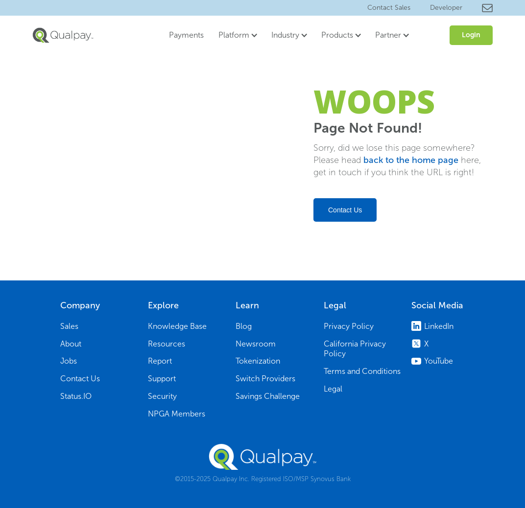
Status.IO (76, 396)
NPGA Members (176, 413)
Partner (388, 35)
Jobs (68, 361)
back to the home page (410, 160)
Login (471, 35)
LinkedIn (438, 326)
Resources (166, 343)
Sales (69, 326)
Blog (244, 326)
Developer (446, 7)
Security (162, 396)
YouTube (438, 361)
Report (160, 361)
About (70, 343)
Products (337, 35)
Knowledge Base (177, 326)
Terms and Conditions (362, 371)
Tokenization (258, 361)
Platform (233, 35)
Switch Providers (265, 378)
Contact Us (345, 210)
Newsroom (256, 343)
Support (162, 378)
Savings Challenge (268, 396)
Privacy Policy (349, 326)
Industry (285, 35)
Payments (186, 35)
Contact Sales (388, 7)
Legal (333, 388)
